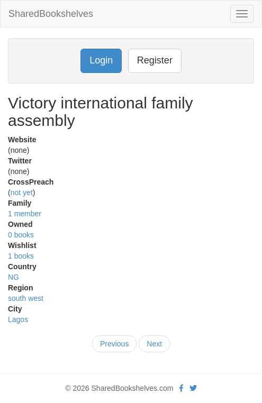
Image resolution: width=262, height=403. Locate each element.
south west (25, 298)
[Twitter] (193, 388)
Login (101, 60)
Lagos (18, 319)
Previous (114, 344)
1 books (21, 256)
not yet (22, 192)
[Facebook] (181, 388)
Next (154, 344)
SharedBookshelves (50, 13)
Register (155, 60)
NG (13, 277)
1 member (24, 213)
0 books (21, 235)
